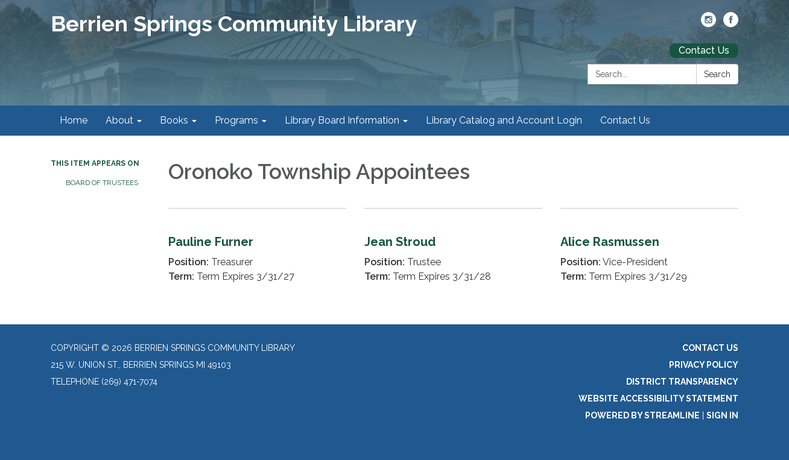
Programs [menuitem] (236, 120)
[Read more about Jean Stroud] (453, 255)
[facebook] (730, 24)
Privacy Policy (703, 365)
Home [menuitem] (73, 120)
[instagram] (708, 24)
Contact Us (704, 50)
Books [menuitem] (174, 120)
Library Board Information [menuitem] (342, 120)
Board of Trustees (102, 182)
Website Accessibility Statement (658, 398)
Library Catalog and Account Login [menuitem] (504, 120)
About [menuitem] (119, 120)
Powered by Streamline (642, 415)
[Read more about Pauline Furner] (257, 255)
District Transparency (682, 381)
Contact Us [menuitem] (625, 120)
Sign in (722, 415)
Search (717, 74)
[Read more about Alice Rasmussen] (649, 255)
